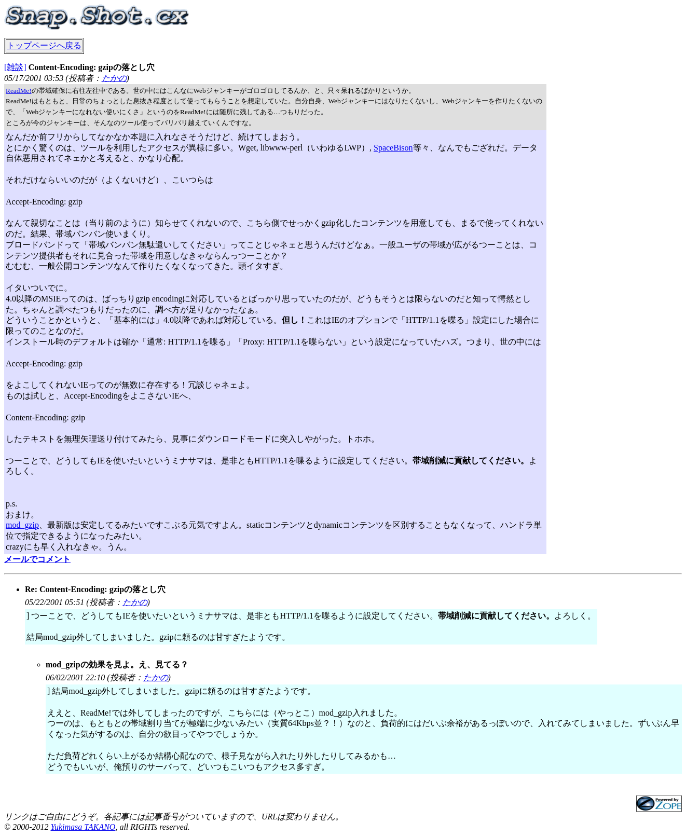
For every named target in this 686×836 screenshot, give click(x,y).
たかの (114, 78)
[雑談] (15, 67)
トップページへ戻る (44, 45)
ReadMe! (19, 90)
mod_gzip (22, 524)
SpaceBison (393, 147)
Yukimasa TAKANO (82, 827)
